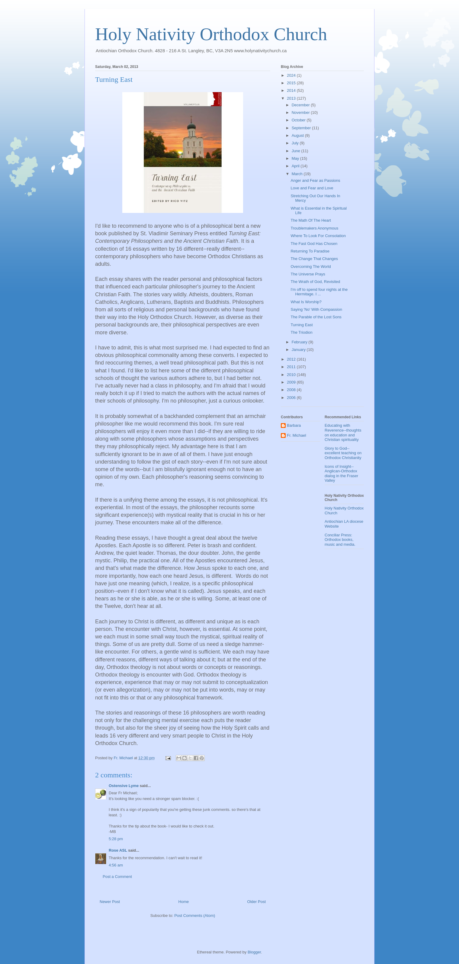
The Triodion (301, 332)
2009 (292, 382)
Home (183, 901)
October (299, 120)
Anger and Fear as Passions (315, 180)
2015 (292, 83)
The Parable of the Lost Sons (315, 317)
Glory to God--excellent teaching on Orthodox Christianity (343, 453)
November (301, 112)
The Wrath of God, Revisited (315, 281)
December (301, 105)
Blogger (254, 952)
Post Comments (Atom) (194, 915)
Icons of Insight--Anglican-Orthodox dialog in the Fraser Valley (341, 473)
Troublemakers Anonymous (314, 228)
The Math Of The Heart (310, 220)
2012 (292, 359)
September (302, 128)
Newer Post (110, 901)
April (296, 166)
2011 (292, 367)
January (299, 349)
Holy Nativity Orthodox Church (211, 34)
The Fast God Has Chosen (313, 243)
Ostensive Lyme (124, 785)
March (298, 174)
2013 (292, 98)
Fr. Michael (296, 435)
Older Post (256, 901)
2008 (292, 389)
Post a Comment (117, 876)
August (298, 135)
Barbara (294, 425)
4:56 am (116, 865)
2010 (292, 374)
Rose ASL (118, 850)
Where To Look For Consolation (318, 235)
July (296, 143)
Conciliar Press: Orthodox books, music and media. (340, 540)
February (300, 342)
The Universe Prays (307, 274)
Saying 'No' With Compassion (316, 309)
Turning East (301, 325)
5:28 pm (116, 839)
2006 (292, 397)
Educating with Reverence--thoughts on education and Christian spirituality (343, 432)
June (296, 151)
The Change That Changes (314, 258)
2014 (292, 90)
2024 (292, 75)
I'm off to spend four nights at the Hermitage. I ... (319, 292)
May (296, 158)
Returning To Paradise (309, 251)
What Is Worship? (305, 302)
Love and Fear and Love (311, 188)
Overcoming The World (310, 266)
